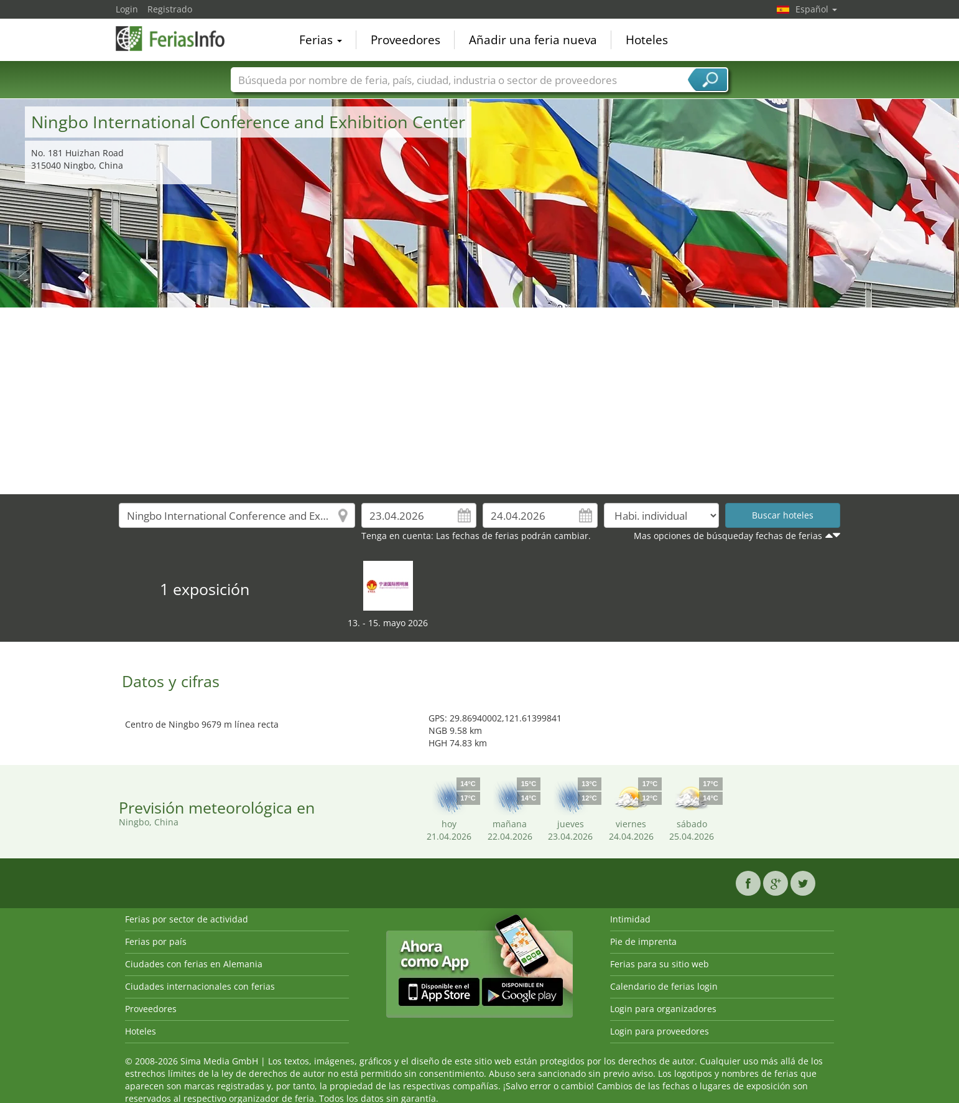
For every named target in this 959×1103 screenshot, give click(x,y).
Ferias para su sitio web (659, 964)
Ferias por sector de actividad (186, 919)
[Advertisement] (479, 401)
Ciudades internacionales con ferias (200, 986)
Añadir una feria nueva (533, 40)
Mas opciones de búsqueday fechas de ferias (728, 536)
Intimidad (630, 919)
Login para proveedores (659, 1031)
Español (816, 9)
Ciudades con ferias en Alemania (193, 964)
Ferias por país (156, 941)
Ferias (320, 40)
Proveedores (405, 40)
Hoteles (647, 40)
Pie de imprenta (643, 941)
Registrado (169, 9)
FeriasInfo (178, 38)
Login (127, 9)
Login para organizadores (663, 1009)
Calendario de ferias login (664, 986)
